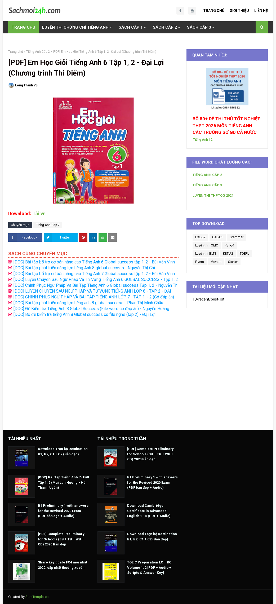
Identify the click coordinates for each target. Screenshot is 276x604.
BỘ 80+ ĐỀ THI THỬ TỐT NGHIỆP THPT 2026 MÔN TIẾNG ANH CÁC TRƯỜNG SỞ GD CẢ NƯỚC (227, 125)
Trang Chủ (213, 10)
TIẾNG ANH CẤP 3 (207, 185)
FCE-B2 (200, 237)
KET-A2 (228, 253)
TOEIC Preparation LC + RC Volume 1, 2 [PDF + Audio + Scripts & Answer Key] (149, 567)
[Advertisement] (93, 371)
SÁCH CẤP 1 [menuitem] (131, 27)
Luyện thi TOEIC (206, 245)
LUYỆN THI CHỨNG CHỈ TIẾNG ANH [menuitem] (75, 27)
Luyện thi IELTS (205, 253)
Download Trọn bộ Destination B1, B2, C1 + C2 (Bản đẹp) (63, 451)
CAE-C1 (217, 237)
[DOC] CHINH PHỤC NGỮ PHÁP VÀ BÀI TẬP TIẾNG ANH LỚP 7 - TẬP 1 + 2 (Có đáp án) (94, 296)
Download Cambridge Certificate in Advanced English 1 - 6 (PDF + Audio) (149, 511)
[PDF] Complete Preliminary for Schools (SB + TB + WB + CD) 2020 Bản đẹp (61, 539)
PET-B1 (230, 245)
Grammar (236, 237)
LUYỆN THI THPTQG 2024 (213, 195)
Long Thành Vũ (26, 85)
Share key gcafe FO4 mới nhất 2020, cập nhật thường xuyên (62, 565)
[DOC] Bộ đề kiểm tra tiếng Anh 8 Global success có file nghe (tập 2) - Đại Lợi (84, 314)
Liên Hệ (261, 10)
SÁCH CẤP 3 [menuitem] (199, 27)
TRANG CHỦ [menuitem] (23, 27)
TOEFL (244, 253)
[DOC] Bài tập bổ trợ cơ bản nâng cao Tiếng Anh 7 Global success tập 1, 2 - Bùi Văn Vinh (94, 273)
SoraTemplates (36, 597)
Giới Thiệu (239, 10)
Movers (216, 262)
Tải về (39, 213)
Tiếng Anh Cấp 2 (38, 52)
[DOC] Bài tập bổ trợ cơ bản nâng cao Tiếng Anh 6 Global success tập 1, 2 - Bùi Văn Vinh (94, 261)
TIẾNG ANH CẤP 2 (207, 175)
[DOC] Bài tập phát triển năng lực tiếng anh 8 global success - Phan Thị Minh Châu (88, 302)
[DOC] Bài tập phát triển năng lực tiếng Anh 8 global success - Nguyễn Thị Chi (84, 267)
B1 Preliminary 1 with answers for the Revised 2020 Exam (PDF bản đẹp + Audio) (63, 511)
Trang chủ (15, 52)
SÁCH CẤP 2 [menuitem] (165, 27)
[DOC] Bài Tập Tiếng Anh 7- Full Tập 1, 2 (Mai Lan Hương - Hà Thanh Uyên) (63, 482)
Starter (233, 262)
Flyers (199, 262)
